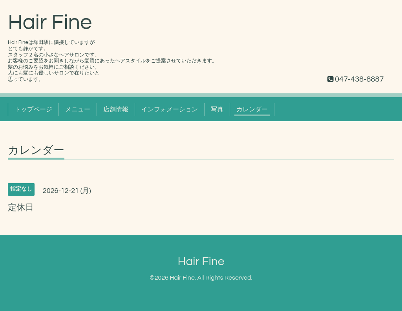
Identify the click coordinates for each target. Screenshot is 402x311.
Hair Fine (50, 22)
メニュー (77, 109)
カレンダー (252, 109)
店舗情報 (115, 109)
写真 (217, 109)
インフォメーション (169, 109)
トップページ (33, 109)
